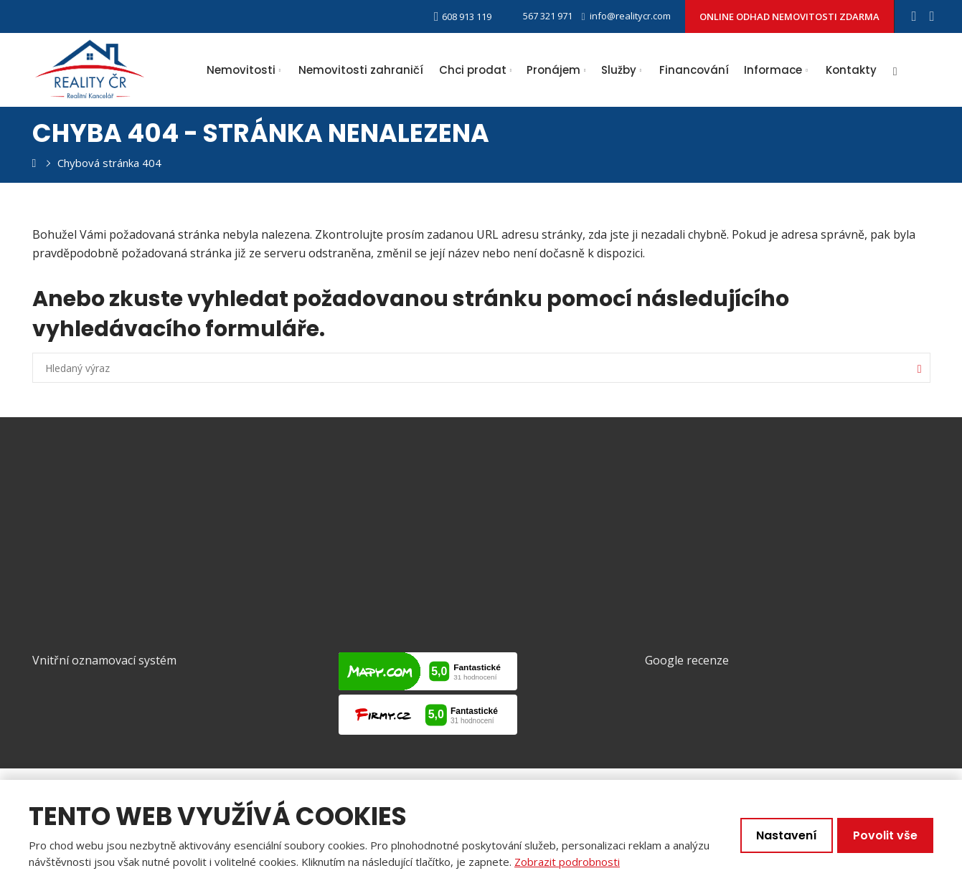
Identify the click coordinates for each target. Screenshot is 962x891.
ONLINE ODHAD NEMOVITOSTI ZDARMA (789, 16)
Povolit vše (885, 835)
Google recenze (687, 659)
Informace (773, 69)
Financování (694, 69)
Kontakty (851, 69)
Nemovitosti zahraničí (360, 69)
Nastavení (786, 835)
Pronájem (553, 69)
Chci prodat (472, 69)
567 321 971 (539, 15)
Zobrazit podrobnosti (567, 861)
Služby (618, 69)
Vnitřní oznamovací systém (104, 659)
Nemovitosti (241, 69)
